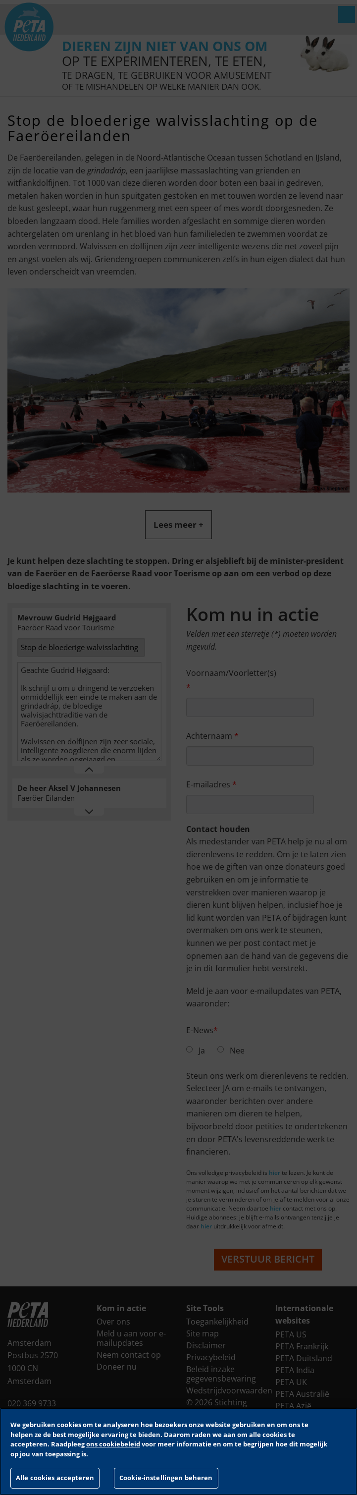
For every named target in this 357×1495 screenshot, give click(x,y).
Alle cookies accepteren (55, 1477)
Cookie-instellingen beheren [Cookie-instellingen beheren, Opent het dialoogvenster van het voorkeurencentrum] (166, 1477)
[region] (178, 1451)
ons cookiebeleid (113, 1444)
